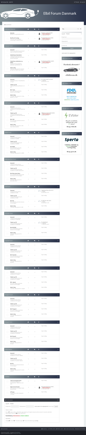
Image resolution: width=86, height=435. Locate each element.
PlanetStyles (17, 432)
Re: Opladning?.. (44, 222)
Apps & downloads (15, 386)
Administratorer (16, 415)
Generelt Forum (9, 46)
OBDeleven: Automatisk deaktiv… (48, 113)
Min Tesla (12, 90)
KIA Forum (7, 186)
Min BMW (12, 146)
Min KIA (12, 200)
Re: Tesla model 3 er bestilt (47, 79)
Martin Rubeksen (46, 34)
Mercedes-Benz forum (10, 159)
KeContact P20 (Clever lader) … (47, 386)
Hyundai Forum (9, 240)
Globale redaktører (25, 415)
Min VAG (12, 119)
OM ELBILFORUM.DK (10, 29)
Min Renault (13, 336)
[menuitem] (11, 2)
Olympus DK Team (17, 433)
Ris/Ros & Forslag (14, 38)
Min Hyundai (13, 255)
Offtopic (12, 392)
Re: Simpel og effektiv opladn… (47, 61)
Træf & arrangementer (15, 380)
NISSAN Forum (9, 213)
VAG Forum (8, 103)
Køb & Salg (13, 67)
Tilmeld (11, 403)
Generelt (12, 49)
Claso (44, 223)
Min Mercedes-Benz (15, 173)
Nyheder (12, 33)
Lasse (44, 80)
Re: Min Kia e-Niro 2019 (46, 200)
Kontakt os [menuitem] (44, 428)
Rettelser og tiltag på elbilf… (47, 32)
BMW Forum (8, 132)
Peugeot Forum (9, 294)
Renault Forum (8, 322)
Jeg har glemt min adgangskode (41, 406)
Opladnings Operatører (16, 55)
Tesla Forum (8, 75)
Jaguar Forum (8, 268)
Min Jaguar (13, 282)
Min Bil (12, 363)
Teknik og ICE (13, 84)
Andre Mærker (8, 349)
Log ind (7, 403)
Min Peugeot (13, 309)
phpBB (7, 432)
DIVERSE (7, 376)
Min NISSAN (13, 227)
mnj (43, 191)
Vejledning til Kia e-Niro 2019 (47, 190)
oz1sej (36, 420)
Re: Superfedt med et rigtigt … (47, 37)
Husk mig (51, 406)
